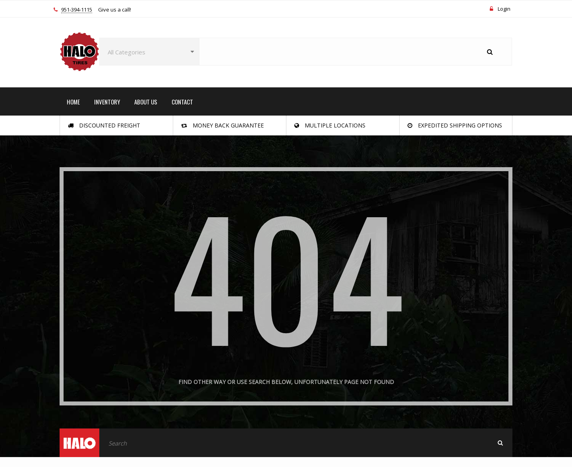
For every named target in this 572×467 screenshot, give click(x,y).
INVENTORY (107, 101)
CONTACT (182, 101)
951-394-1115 (76, 10)
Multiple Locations (329, 125)
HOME (73, 101)
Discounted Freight (104, 125)
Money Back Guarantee (222, 125)
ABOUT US (145, 101)
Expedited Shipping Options (455, 125)
